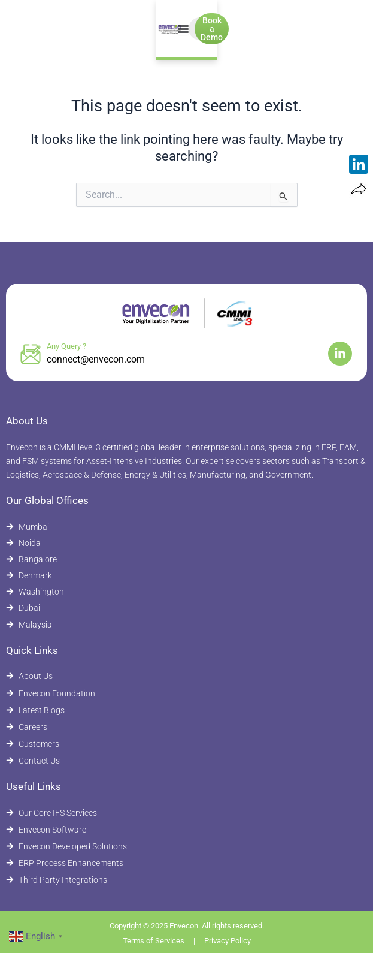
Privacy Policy (227, 940)
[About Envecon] (186, 676)
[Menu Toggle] (177, 29)
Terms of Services (153, 940)
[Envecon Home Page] (45, 29)
